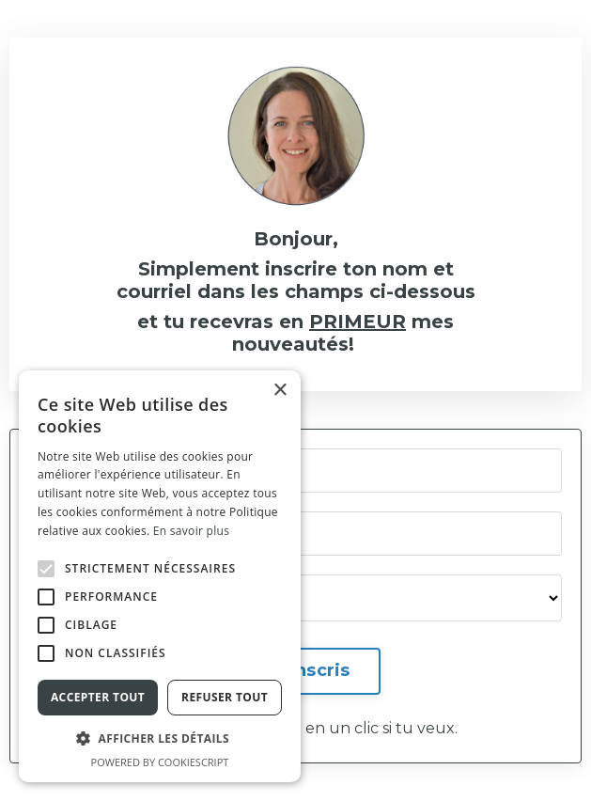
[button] (46, 569)
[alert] (160, 576)
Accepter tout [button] (98, 697)
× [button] (279, 391)
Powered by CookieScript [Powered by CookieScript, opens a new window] (160, 762)
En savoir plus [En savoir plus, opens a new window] (191, 531)
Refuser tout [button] (224, 697)
